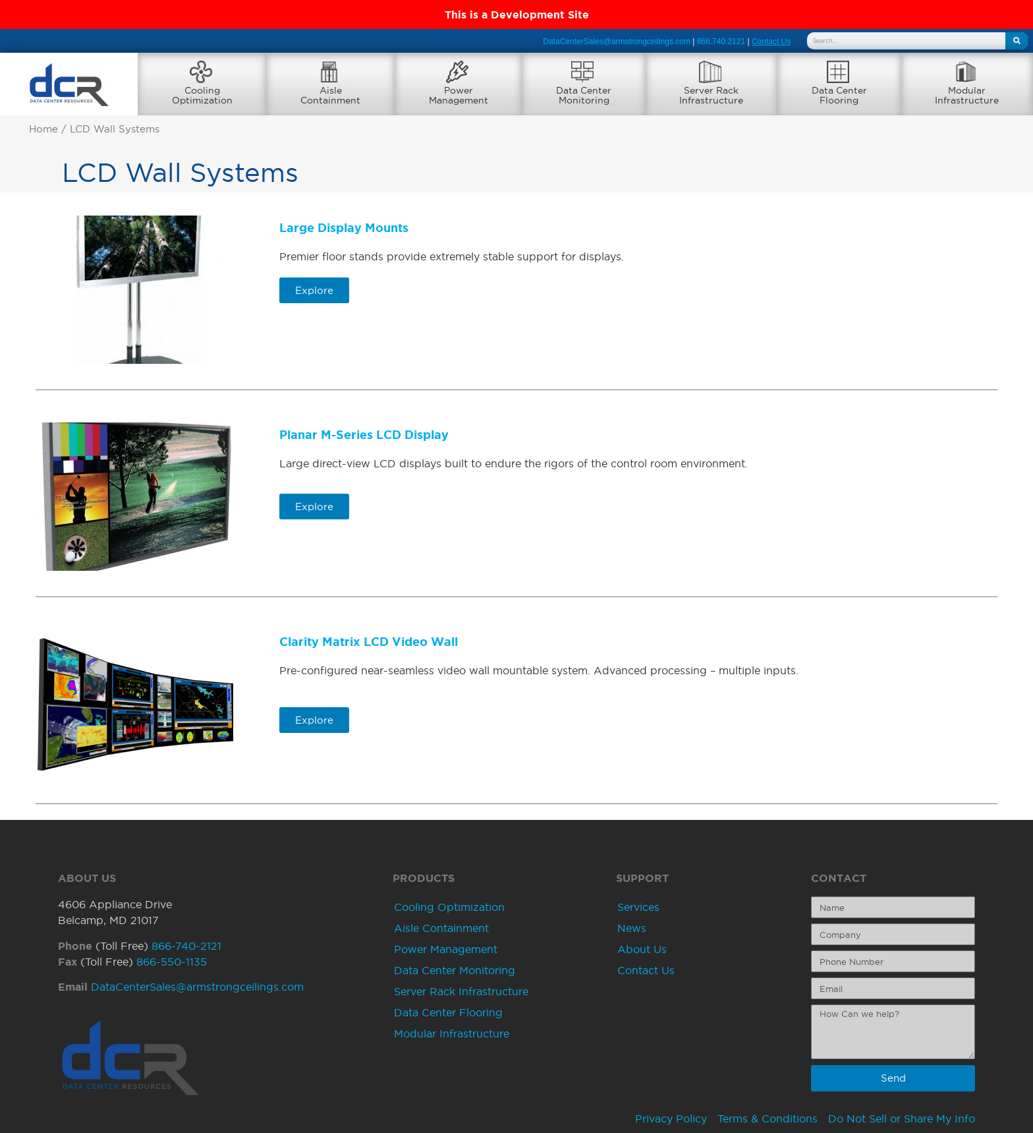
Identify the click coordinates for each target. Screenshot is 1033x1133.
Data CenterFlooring (839, 95)
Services (638, 908)
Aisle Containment (441, 929)
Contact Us (646, 971)
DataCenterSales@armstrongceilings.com (616, 41)
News (631, 929)
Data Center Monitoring (454, 971)
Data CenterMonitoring (583, 95)
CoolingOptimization (202, 95)
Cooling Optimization (449, 908)
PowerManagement (458, 95)
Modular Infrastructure (451, 1034)
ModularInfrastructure (967, 95)
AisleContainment (330, 95)
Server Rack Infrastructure (461, 992)
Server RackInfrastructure (711, 95)
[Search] (1016, 40)
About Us (642, 950)
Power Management (445, 950)
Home (43, 130)
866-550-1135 (171, 962)
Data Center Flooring (448, 1013)
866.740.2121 (721, 41)
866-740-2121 (186, 946)
